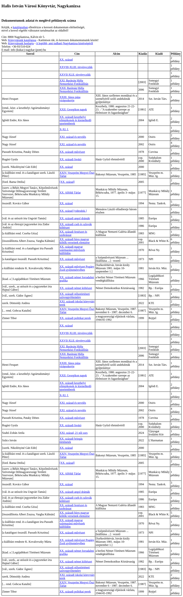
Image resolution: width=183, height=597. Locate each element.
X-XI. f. (64, 129)
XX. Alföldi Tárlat (70, 192)
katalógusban (20, 27)
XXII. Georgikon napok (73, 109)
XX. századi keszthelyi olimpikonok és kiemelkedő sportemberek (75, 120)
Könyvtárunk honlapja (21, 43)
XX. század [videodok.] (73, 210)
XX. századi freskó (70, 159)
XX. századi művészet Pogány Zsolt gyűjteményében (77, 268)
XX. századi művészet (72, 151)
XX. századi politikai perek (75, 318)
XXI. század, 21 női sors (74, 432)
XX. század (66, 59)
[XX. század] (67, 181)
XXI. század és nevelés (73, 136)
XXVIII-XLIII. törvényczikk (76, 67)
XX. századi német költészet (76, 288)
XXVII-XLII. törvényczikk (75, 74)
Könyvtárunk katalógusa (22, 40)
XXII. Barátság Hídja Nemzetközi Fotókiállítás (74, 90)
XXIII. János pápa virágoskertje (70, 99)
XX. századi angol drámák (75, 218)
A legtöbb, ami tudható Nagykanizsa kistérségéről (64, 43)
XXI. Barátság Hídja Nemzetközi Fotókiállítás (74, 82)
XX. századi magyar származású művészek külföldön (72, 250)
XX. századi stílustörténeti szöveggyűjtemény (75, 295)
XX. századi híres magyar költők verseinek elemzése (75, 241)
